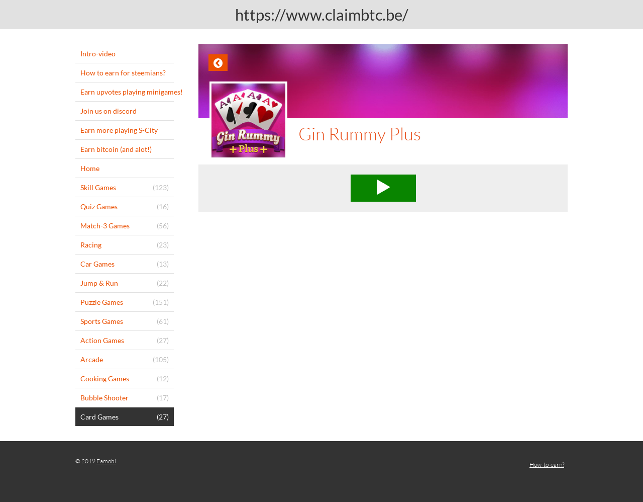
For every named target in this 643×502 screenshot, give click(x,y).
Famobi (106, 461)
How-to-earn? (546, 464)
